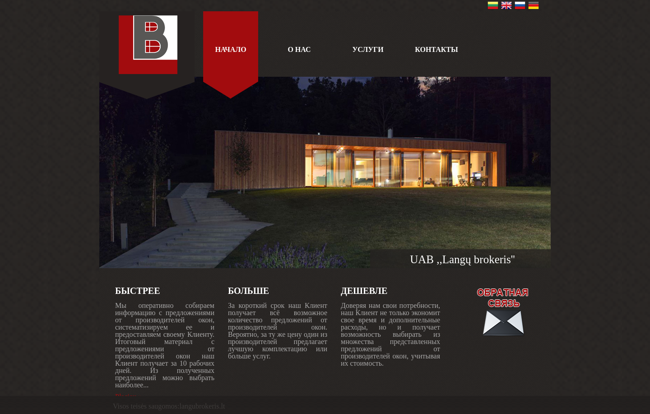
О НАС (299, 49)
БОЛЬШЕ (248, 291)
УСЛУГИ (367, 49)
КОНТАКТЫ (436, 49)
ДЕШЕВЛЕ (364, 291)
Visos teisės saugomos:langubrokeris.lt (169, 406)
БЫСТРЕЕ (137, 291)
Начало (230, 49)
